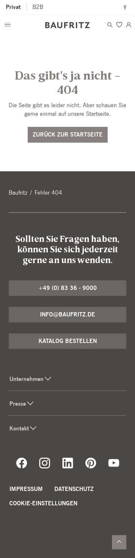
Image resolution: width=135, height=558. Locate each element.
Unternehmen (30, 379)
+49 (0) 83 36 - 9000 (67, 288)
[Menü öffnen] (7, 24)
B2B (37, 7)
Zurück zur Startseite (68, 134)
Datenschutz (74, 489)
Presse (22, 403)
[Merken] (119, 24)
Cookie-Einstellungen (43, 503)
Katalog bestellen (68, 341)
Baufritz (18, 192)
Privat (13, 7)
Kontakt (23, 428)
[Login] (128, 24)
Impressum (26, 489)
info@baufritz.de (67, 314)
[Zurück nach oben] (119, 542)
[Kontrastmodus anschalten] (125, 7)
